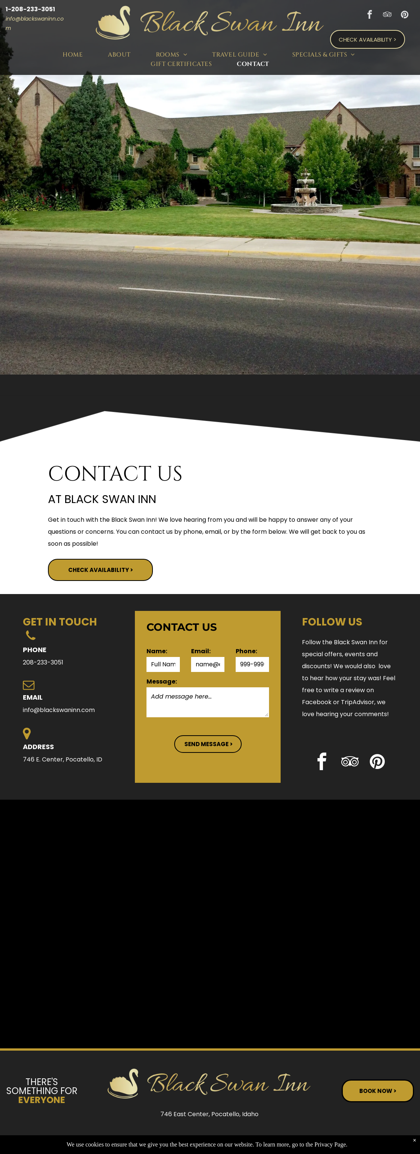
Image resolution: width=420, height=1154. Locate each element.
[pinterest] (404, 15)
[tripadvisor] (387, 15)
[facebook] (369, 15)
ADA (392, 1138)
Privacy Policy (310, 1138)
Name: (156, 651)
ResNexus (258, 1138)
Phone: (246, 651)
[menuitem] (74, 54)
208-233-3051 (43, 662)
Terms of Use (356, 1138)
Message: (161, 681)
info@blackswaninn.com (59, 710)
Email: (201, 651)
